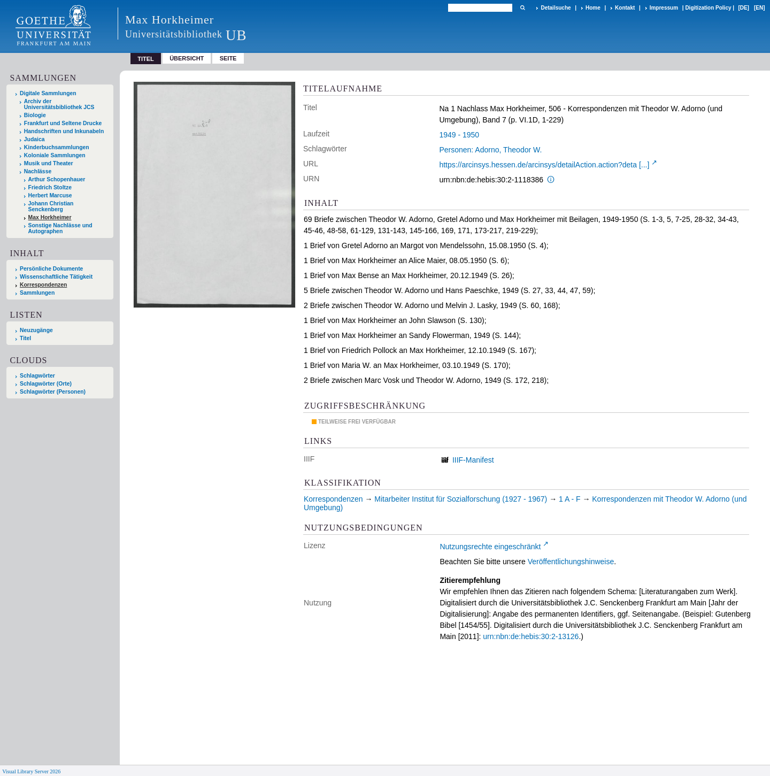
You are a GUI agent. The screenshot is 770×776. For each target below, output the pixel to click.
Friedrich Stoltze (50, 187)
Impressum (664, 8)
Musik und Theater (48, 163)
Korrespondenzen (43, 285)
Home (593, 8)
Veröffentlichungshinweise (571, 561)
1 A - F (569, 499)
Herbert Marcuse (50, 195)
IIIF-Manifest (473, 460)
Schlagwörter (37, 376)
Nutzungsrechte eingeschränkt (490, 546)
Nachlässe (37, 171)
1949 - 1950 (459, 134)
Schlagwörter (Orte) (46, 384)
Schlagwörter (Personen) (53, 392)
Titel (25, 338)
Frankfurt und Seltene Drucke (63, 123)
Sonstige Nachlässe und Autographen (60, 228)
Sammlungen (37, 293)
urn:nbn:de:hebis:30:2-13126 (531, 636)
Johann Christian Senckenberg (51, 206)
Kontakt (625, 8)
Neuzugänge (36, 330)
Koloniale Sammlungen (55, 155)
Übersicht (187, 58)
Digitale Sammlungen (48, 93)
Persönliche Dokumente (51, 269)
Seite (228, 58)
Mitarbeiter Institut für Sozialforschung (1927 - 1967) (460, 499)
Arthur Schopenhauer (57, 179)
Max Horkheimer (50, 217)
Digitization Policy (708, 8)
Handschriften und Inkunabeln (64, 131)
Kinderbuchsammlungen (56, 147)
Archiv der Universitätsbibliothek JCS (59, 104)
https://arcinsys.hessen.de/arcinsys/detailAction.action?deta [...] (544, 164)
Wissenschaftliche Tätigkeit (56, 277)
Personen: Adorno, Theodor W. (490, 149)
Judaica (34, 139)
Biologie (35, 115)
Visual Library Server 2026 (31, 771)
